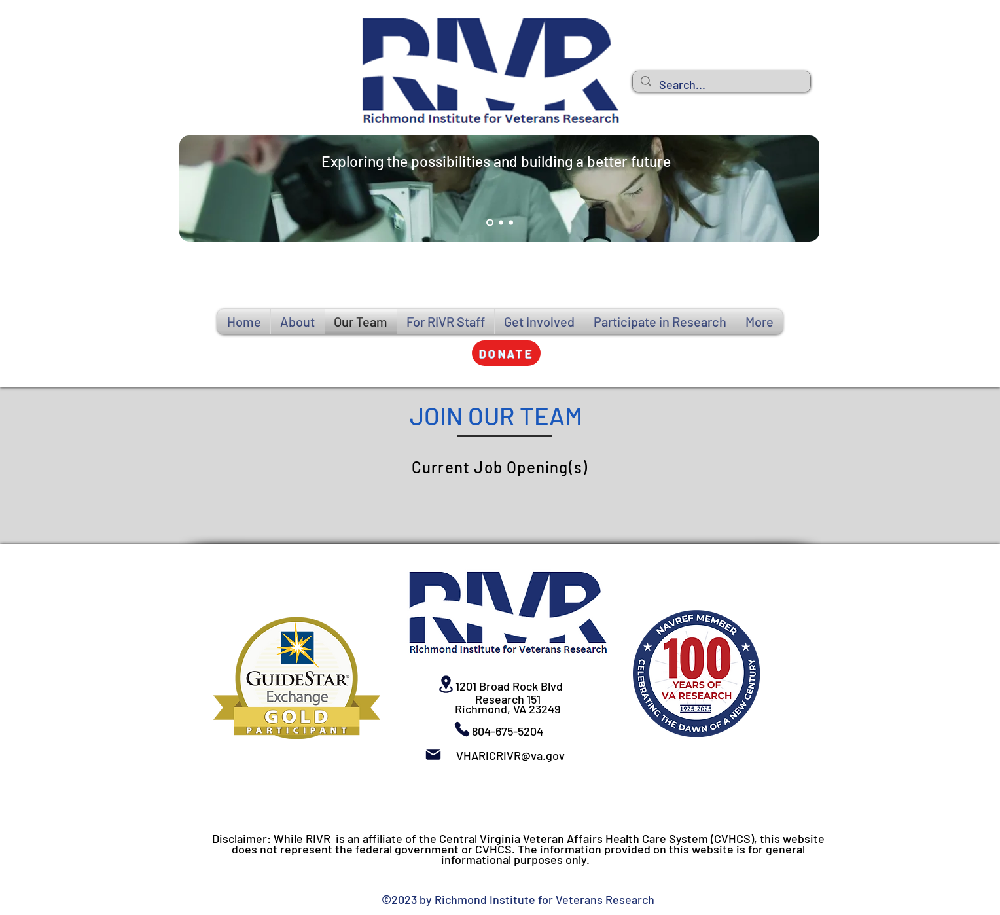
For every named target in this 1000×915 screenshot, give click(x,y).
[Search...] (721, 84)
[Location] (446, 684)
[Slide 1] (489, 222)
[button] (506, 353)
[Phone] (462, 729)
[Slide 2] (501, 223)
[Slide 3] (511, 223)
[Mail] (433, 754)
